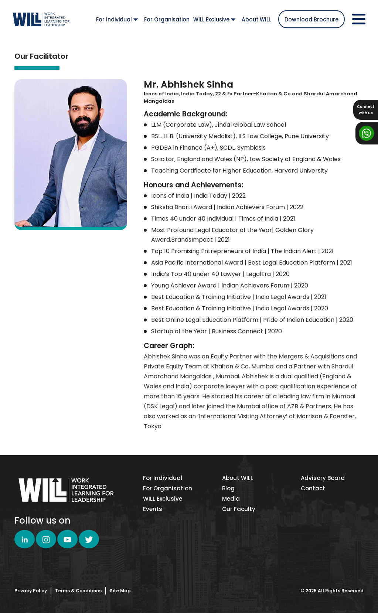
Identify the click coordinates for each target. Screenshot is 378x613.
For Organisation (167, 19)
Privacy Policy (30, 591)
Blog (228, 488)
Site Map (120, 591)
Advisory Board (323, 478)
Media (231, 499)
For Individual (117, 19)
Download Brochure (311, 19)
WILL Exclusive (214, 19)
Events (152, 509)
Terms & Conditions (78, 591)
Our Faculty (238, 509)
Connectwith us (365, 110)
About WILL (256, 19)
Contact (313, 488)
